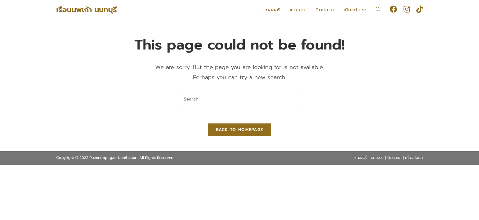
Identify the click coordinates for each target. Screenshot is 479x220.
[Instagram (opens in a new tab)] (406, 9)
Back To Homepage (239, 130)
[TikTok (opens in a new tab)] (419, 9)
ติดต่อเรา (394, 157)
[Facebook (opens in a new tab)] (393, 9)
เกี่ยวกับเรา (414, 157)
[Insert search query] (239, 99)
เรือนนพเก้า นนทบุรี (86, 9)
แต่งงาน (377, 157)
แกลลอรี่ (360, 157)
